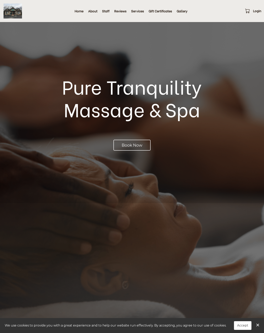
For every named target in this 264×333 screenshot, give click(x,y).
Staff (106, 11)
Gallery (182, 11)
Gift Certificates (160, 11)
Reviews (120, 11)
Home (79, 11)
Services (137, 11)
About (92, 11)
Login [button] (257, 10)
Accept (242, 325)
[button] (247, 10)
